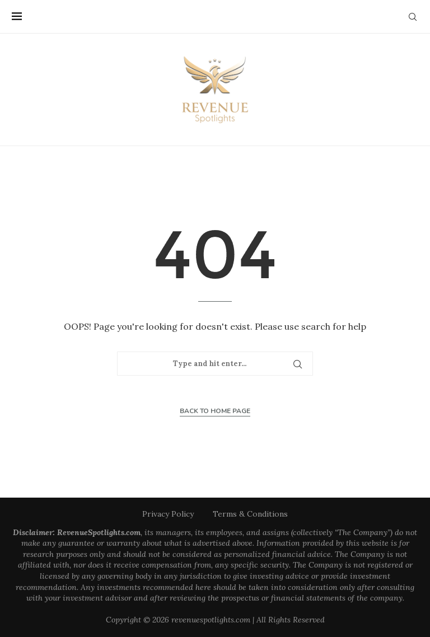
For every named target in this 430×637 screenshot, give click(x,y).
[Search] (412, 17)
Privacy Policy (168, 514)
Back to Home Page (215, 410)
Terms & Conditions (250, 514)
